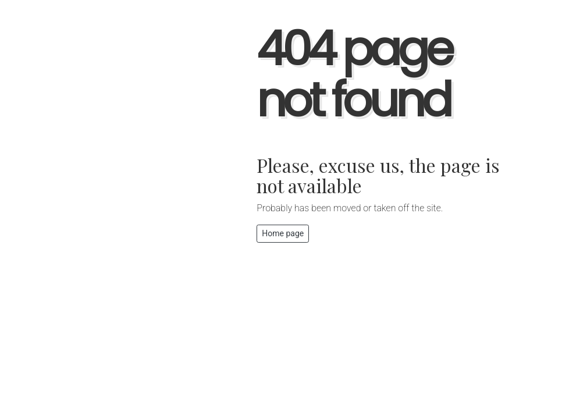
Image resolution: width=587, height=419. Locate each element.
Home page (283, 233)
